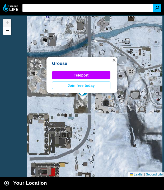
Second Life (11, 8)
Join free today (81, 85)
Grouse (59, 63)
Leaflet (136, 174)
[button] (114, 60)
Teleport (81, 75)
